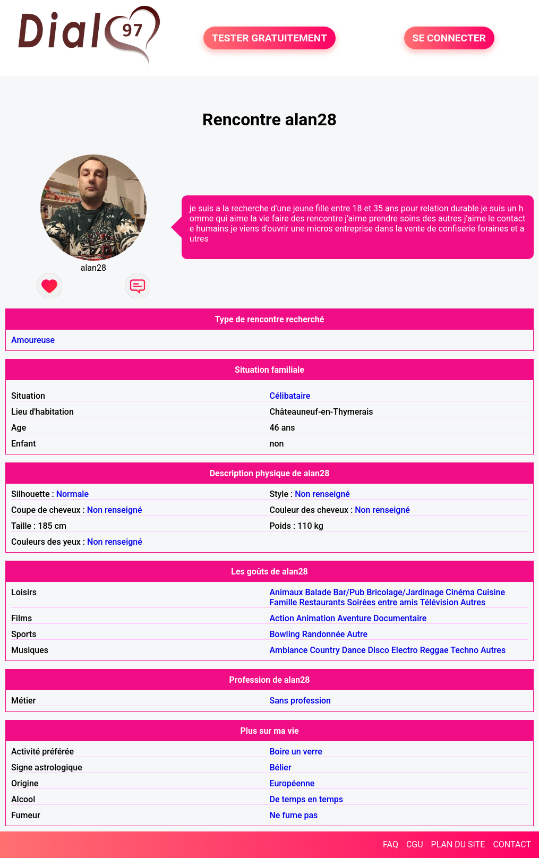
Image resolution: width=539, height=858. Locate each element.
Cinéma (460, 592)
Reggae (434, 650)
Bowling (285, 634)
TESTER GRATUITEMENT (269, 38)
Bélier (281, 767)
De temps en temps (307, 799)
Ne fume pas (294, 815)
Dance (354, 650)
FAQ (390, 844)
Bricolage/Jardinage (404, 592)
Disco (378, 650)
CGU (414, 844)
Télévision (439, 602)
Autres (472, 602)
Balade (318, 592)
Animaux (286, 592)
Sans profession (300, 701)
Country (324, 650)
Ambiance (289, 650)
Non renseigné (322, 494)
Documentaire (399, 618)
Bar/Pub (348, 592)
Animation (315, 618)
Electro (404, 650)
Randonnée (323, 634)
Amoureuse (33, 340)
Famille (283, 602)
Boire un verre (296, 752)
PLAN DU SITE (458, 844)
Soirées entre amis (382, 602)
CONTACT (512, 844)
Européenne (292, 783)
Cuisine (491, 592)
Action (282, 618)
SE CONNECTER (449, 38)
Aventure (354, 618)
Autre (357, 634)
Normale (72, 494)
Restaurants (322, 602)
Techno (464, 650)
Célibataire (290, 396)
